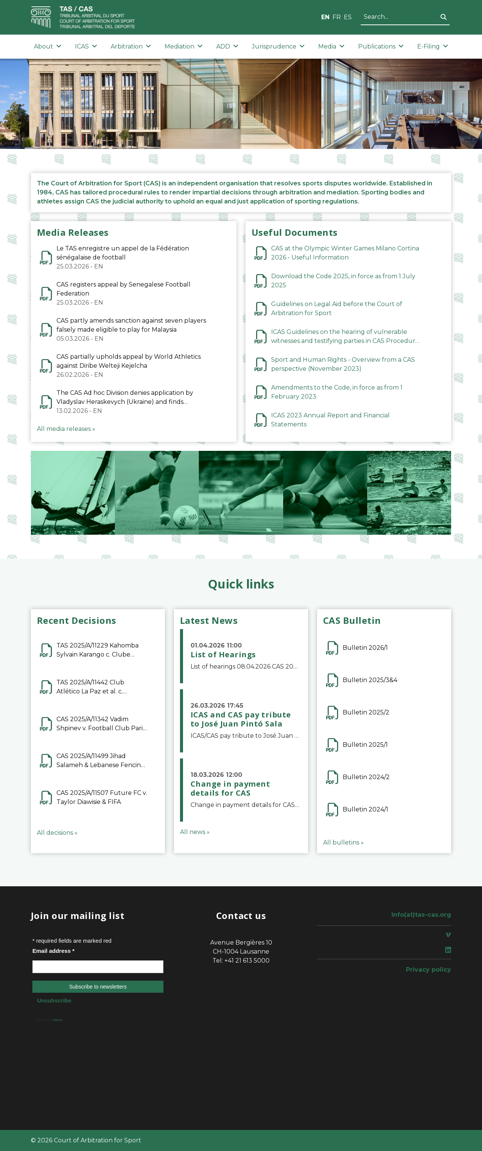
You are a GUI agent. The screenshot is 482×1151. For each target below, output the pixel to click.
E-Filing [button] (432, 46)
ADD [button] (227, 46)
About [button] (47, 46)
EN (325, 17)
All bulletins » (343, 842)
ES (348, 17)
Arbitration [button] (131, 46)
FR (337, 17)
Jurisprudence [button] (278, 46)
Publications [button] (381, 46)
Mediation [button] (184, 46)
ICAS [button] (86, 46)
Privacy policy (428, 969)
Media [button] (331, 46)
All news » (195, 832)
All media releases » (66, 428)
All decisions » (57, 832)
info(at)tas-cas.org (421, 914)
